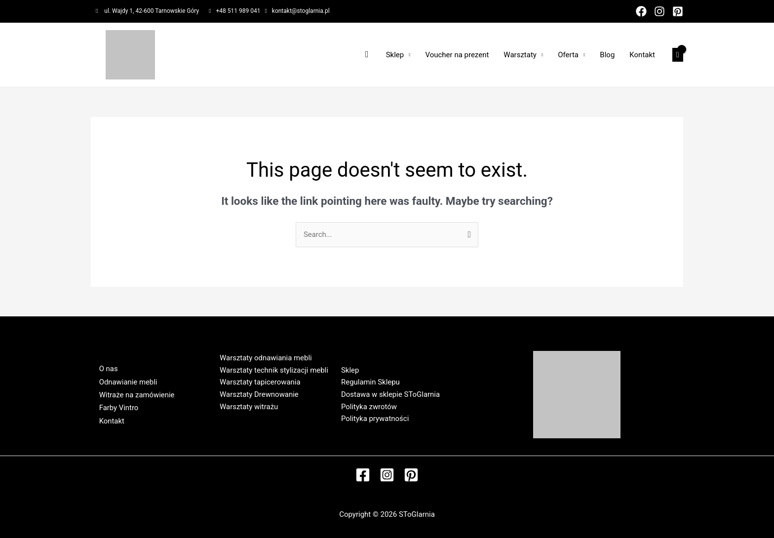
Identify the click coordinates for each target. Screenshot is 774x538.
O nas (107, 368)
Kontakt (642, 54)
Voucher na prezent (457, 54)
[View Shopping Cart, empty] (677, 55)
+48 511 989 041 (238, 10)
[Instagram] (659, 11)
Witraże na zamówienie (136, 394)
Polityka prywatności (375, 419)
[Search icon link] (367, 54)
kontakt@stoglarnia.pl (301, 10)
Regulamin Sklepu (370, 382)
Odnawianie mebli (127, 381)
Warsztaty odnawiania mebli (266, 357)
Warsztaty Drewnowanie (259, 394)
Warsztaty (520, 54)
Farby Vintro (118, 408)
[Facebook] (641, 11)
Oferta (568, 54)
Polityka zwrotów (369, 406)
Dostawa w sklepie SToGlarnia (390, 394)
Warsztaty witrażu (249, 406)
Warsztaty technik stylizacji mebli (274, 370)
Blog (607, 54)
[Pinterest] (677, 11)
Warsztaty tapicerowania (260, 382)
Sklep (395, 54)
